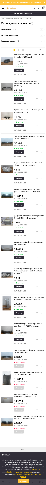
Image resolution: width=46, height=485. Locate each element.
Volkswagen (28, 18)
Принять (23, 481)
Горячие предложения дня (14, 18)
